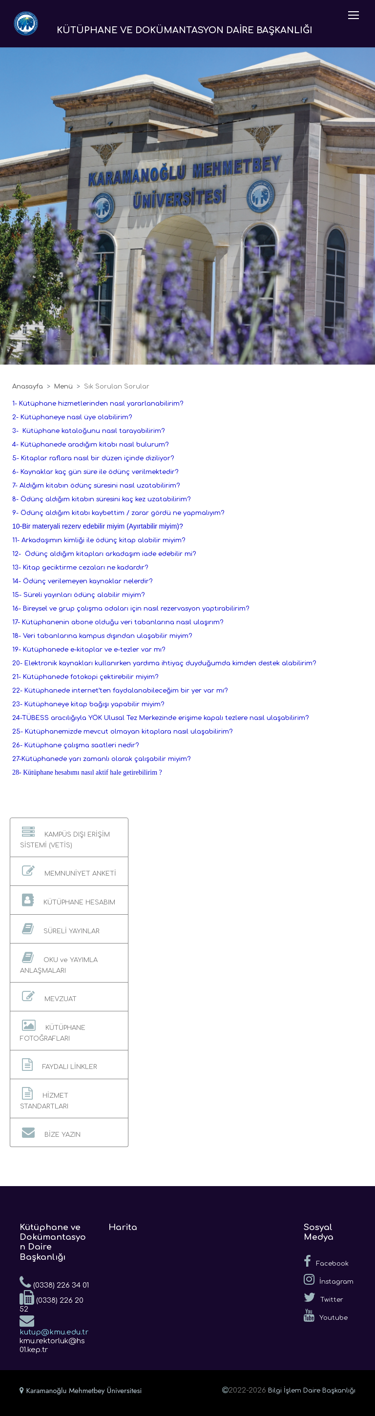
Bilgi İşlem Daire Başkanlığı (311, 1390)
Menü (63, 386)
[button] (69, 837)
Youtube (326, 1315)
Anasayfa (27, 386)
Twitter (323, 1297)
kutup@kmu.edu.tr (54, 1324)
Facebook (326, 1261)
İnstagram (329, 1279)
